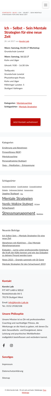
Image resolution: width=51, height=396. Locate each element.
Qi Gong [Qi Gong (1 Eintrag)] (37, 204)
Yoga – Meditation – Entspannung (18, 165)
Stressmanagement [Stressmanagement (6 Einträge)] (18, 213)
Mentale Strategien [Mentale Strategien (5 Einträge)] (17, 198)
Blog (15, 12)
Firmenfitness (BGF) (11, 152)
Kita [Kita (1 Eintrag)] (21, 194)
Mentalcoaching (24, 103)
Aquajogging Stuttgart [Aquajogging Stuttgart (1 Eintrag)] (9, 186)
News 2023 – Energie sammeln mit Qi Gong (23, 259)
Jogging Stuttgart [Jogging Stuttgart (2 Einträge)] (10, 193)
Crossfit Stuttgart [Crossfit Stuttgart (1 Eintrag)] (22, 186)
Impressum (7, 364)
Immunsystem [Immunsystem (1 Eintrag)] (28, 190)
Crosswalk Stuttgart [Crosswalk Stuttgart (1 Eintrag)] (35, 186)
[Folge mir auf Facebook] (4, 345)
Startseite (6, 12)
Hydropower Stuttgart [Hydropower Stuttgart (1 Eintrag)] (16, 190)
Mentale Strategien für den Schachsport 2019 (24, 264)
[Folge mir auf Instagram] (11, 345)
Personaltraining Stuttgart (14, 160)
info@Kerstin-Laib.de (18, 302)
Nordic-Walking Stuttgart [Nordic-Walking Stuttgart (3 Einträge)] (17, 203)
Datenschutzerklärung (12, 371)
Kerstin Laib (24, 41)
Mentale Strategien (28, 106)
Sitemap (6, 377)
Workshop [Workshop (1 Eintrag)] (39, 214)
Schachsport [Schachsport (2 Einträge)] (8, 207)
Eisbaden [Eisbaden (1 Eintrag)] (5, 190)
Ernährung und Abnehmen (14, 147)
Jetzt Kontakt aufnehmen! (25, 122)
